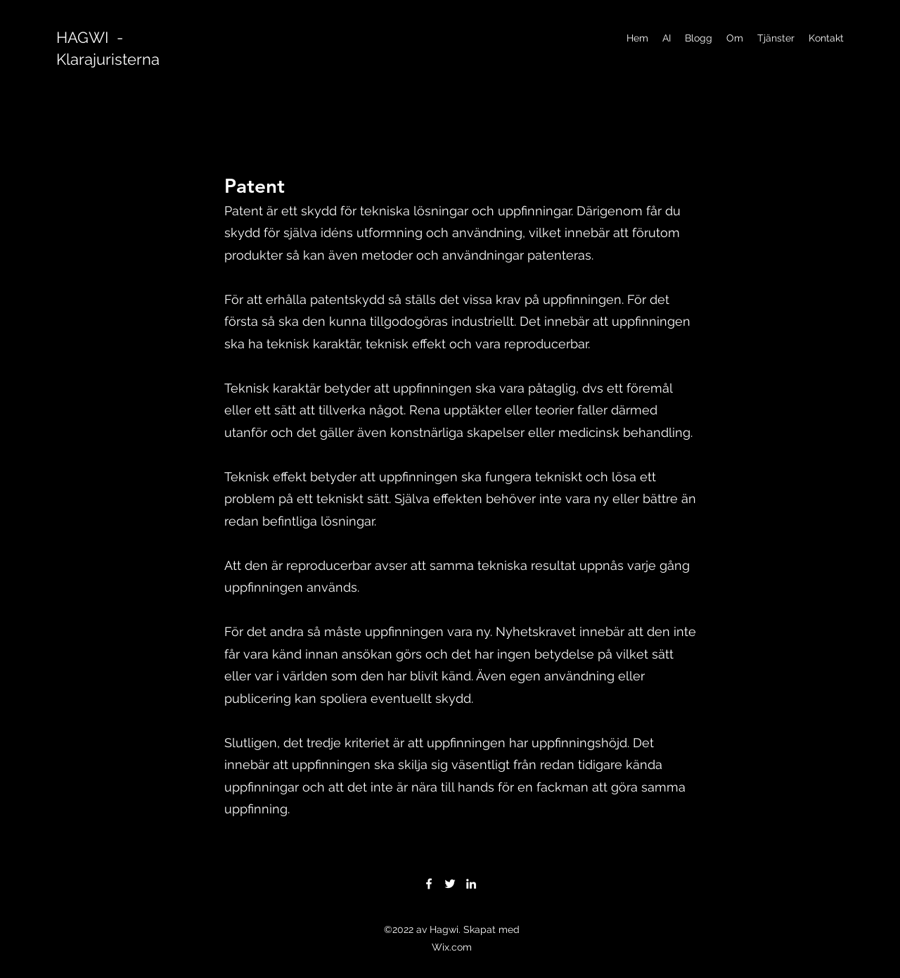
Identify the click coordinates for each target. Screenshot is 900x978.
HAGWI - (89, 37)
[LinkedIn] (471, 884)
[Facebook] (429, 884)
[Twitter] (450, 884)
